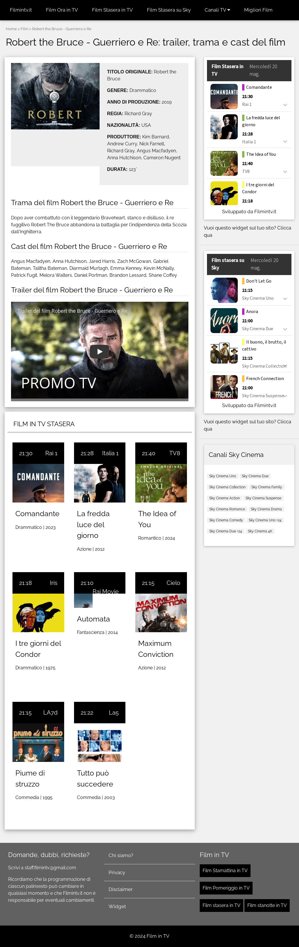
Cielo (173, 582)
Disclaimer (121, 889)
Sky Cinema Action (224, 498)
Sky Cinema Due (255, 476)
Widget (117, 906)
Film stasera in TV (221, 905)
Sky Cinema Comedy (226, 520)
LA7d (50, 712)
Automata (93, 619)
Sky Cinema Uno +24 (265, 520)
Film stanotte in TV (267, 905)
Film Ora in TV (62, 10)
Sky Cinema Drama (266, 509)
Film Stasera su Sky (169, 10)
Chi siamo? (121, 855)
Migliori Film (258, 10)
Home (11, 29)
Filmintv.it (21, 10)
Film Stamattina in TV (225, 870)
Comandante (37, 513)
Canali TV (217, 10)
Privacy (117, 872)
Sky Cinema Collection (227, 487)
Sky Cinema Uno (222, 476)
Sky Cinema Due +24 (225, 531)
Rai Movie (106, 591)
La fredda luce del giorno (93, 524)
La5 (114, 712)
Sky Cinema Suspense (263, 498)
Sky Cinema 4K (260, 531)
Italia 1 (110, 453)
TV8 (174, 453)
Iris (53, 582)
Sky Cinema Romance (227, 509)
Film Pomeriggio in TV (226, 888)
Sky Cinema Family (266, 487)
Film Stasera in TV (112, 10)
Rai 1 (51, 453)
